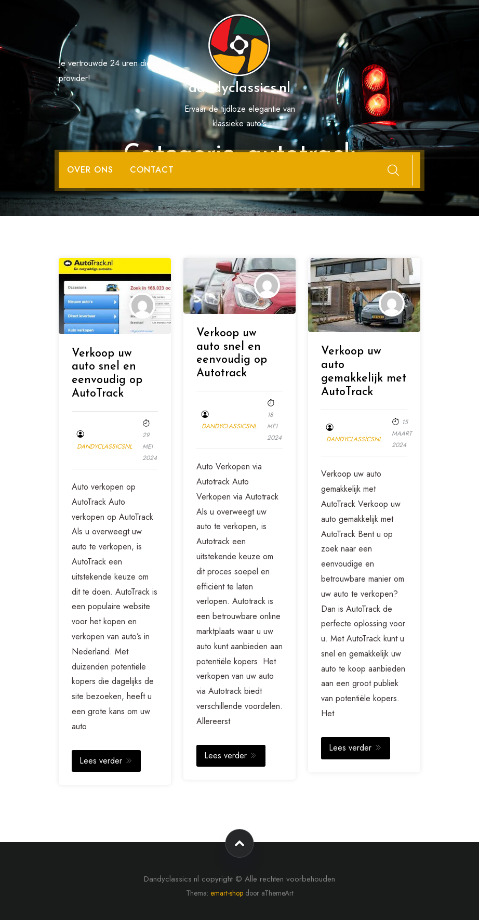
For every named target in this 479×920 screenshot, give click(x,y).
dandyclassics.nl (239, 88)
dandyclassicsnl (104, 446)
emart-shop (226, 893)
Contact (152, 170)
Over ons (90, 170)
